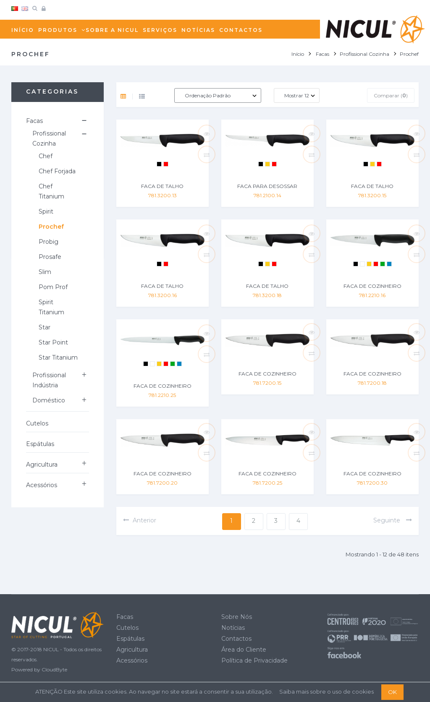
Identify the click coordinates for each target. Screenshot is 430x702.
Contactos (236, 638)
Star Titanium (58, 357)
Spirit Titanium (51, 307)
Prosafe (50, 257)
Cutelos (37, 423)
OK (392, 692)
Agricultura (42, 464)
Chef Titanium (51, 191)
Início (297, 54)
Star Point (53, 342)
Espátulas (40, 444)
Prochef (51, 226)
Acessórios (41, 485)
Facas (34, 121)
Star (44, 327)
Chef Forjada (57, 171)
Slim (45, 272)
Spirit (46, 211)
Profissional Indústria (49, 380)
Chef (45, 156)
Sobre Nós (236, 617)
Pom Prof (53, 287)
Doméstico (48, 400)
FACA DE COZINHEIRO (372, 286)
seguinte (392, 520)
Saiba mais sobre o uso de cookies (326, 691)
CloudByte (54, 669)
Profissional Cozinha (49, 138)
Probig (48, 241)
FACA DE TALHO (162, 186)
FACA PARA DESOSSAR (267, 186)
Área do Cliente (243, 649)
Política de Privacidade (254, 660)
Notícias (233, 628)
